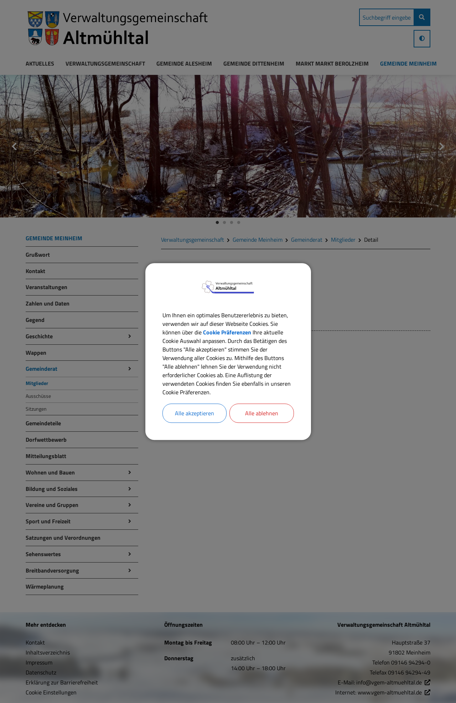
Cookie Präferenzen (227, 332)
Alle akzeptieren (194, 413)
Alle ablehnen (261, 413)
